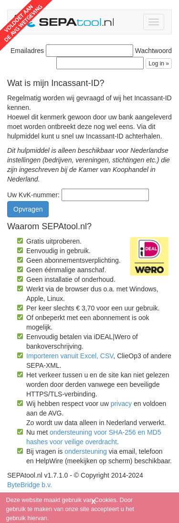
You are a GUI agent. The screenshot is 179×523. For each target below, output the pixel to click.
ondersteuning (85, 451)
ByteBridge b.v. (29, 485)
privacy (121, 403)
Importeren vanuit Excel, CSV (69, 356)
